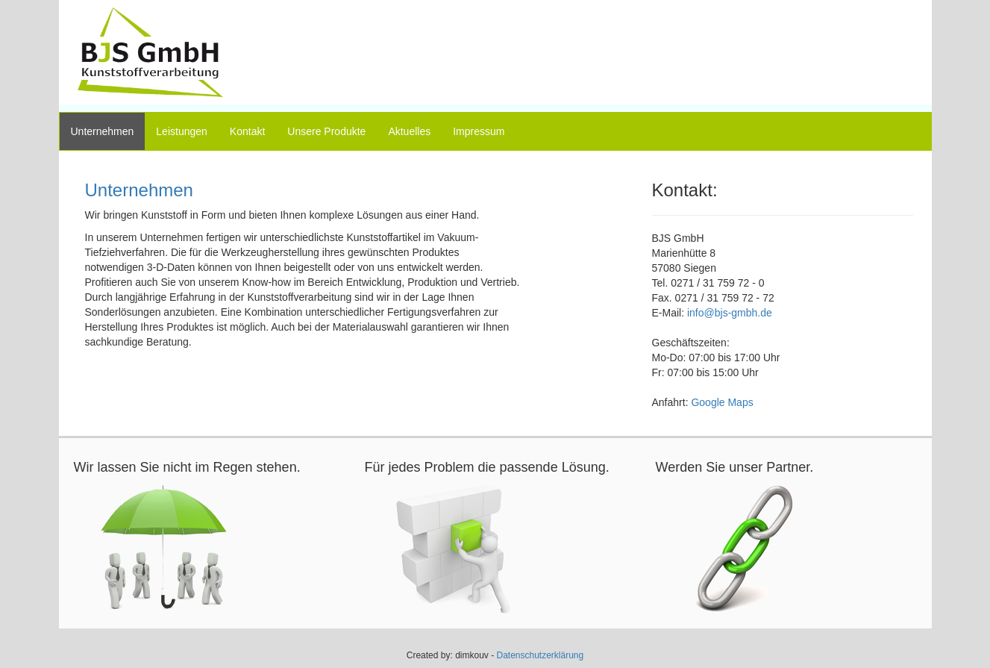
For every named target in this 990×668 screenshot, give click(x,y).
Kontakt (247, 131)
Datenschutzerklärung (539, 655)
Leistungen (181, 131)
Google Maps (722, 402)
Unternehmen (102, 131)
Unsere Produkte (326, 131)
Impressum (478, 131)
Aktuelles (409, 131)
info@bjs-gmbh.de (729, 313)
